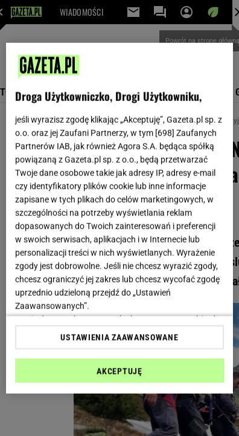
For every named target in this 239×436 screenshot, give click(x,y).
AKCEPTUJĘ (119, 371)
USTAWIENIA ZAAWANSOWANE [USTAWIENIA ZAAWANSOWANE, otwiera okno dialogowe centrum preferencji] (119, 337)
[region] (119, 218)
